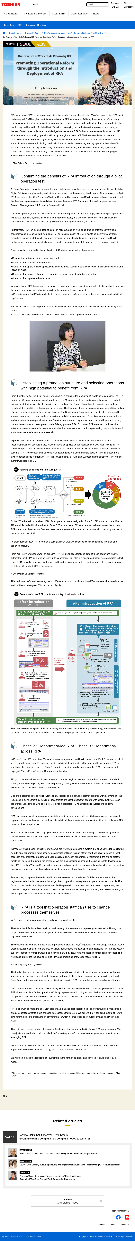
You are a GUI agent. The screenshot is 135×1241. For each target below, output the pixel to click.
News (96, 13)
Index (8, 1096)
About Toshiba (79, 13)
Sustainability (59, 13)
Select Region (11, 13)
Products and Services (35, 13)
